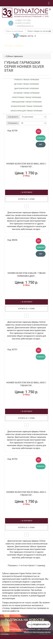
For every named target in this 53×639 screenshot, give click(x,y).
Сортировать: (13, 117)
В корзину (26, 192)
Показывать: (13, 123)
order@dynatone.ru (24, 26)
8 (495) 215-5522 (23, 23)
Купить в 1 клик (26, 199)
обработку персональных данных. (37, 632)
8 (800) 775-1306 (23, 20)
